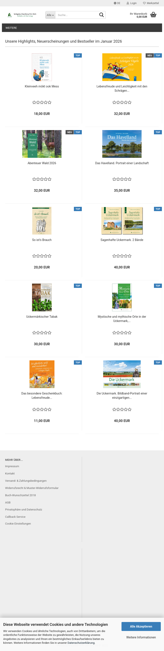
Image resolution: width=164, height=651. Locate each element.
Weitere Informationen (141, 637)
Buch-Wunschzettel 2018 (20, 495)
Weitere (11, 27)
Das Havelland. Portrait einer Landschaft (122, 163)
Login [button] (132, 3)
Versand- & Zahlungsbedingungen (26, 480)
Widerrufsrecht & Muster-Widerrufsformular (32, 488)
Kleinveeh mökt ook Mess (42, 86)
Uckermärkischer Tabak (41, 316)
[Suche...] (50, 15)
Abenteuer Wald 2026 (42, 163)
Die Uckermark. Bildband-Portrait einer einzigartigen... (122, 395)
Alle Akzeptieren (141, 626)
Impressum (12, 466)
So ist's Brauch (41, 240)
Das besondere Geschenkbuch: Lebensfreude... (41, 395)
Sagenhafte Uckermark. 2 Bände (122, 240)
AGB (7, 502)
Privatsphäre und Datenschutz (23, 509)
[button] (117, 3)
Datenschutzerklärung (81, 642)
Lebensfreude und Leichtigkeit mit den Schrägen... (122, 88)
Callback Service (15, 516)
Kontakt (10, 473)
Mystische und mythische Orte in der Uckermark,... (122, 319)
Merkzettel (151, 3)
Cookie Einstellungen (18, 523)
